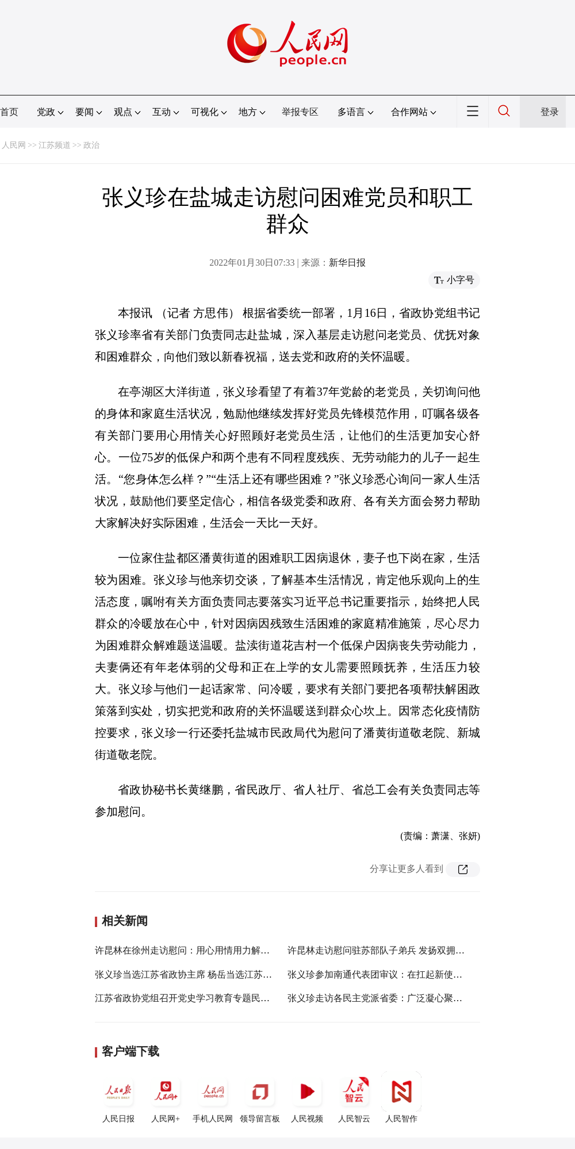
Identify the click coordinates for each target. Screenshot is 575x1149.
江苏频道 (55, 145)
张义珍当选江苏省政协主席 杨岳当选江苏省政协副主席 (206, 974)
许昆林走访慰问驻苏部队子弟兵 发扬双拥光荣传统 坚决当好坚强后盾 (428, 950)
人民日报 (118, 1097)
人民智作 (401, 1097)
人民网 (14, 145)
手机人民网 (213, 1097)
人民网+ (165, 1097)
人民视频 (307, 1097)
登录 (549, 112)
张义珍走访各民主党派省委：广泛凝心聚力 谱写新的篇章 (404, 998)
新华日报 (347, 262)
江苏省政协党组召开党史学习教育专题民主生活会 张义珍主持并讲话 (234, 998)
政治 (91, 145)
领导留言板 (260, 1097)
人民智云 (354, 1097)
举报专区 (300, 112)
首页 (9, 112)
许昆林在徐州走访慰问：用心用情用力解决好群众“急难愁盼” (218, 950)
